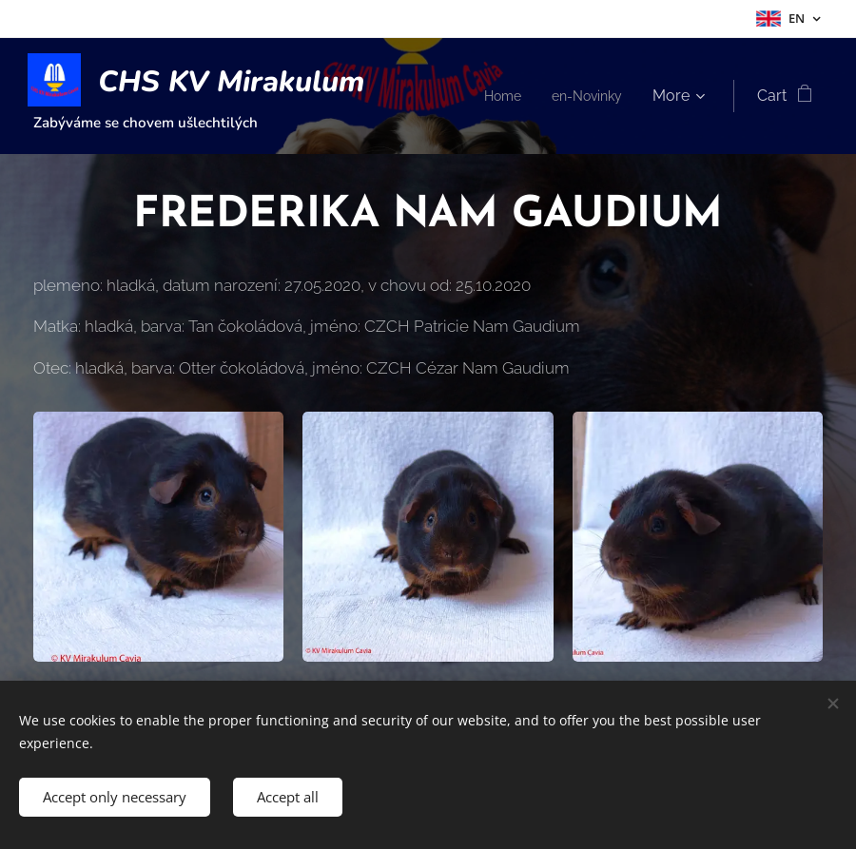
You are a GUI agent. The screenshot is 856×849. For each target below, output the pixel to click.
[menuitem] (605, 96)
